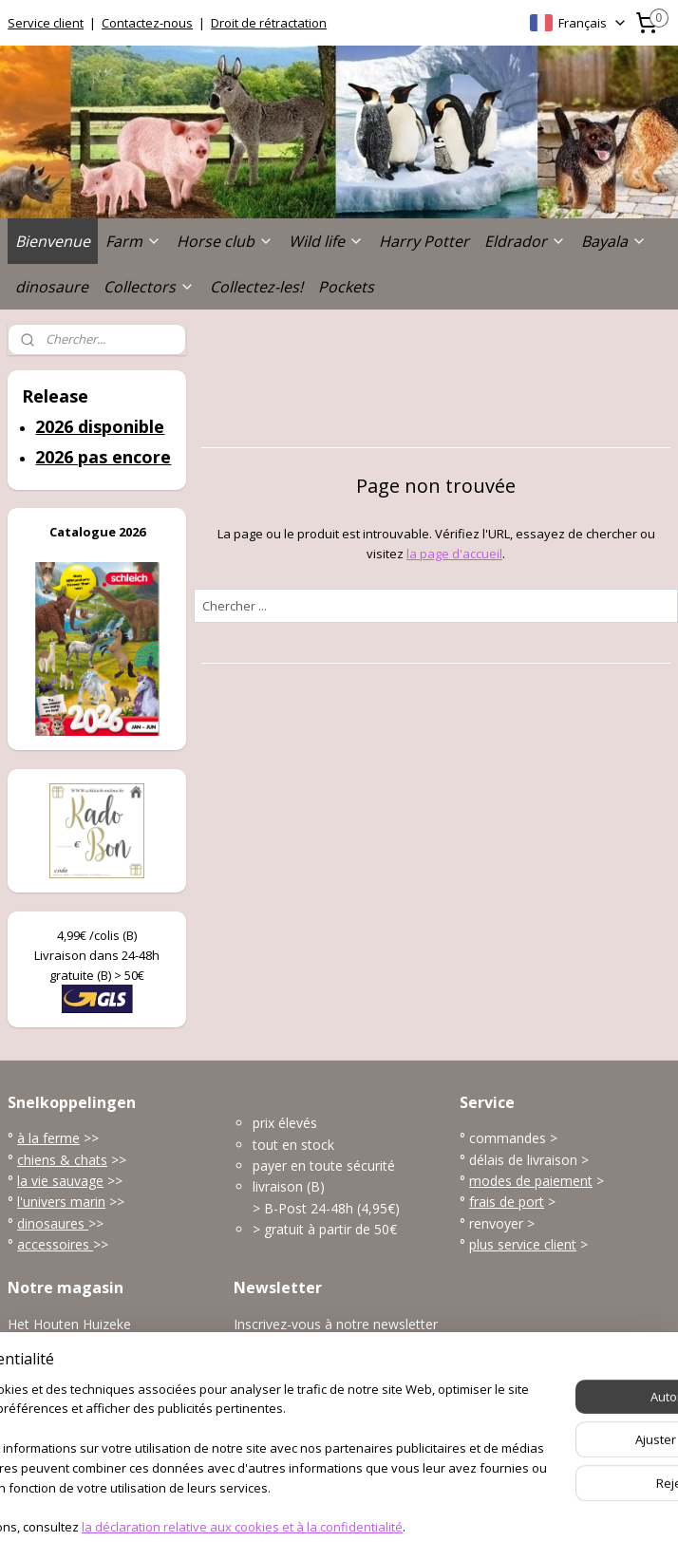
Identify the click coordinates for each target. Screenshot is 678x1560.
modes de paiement (531, 1181)
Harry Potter (424, 241)
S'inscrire (275, 1366)
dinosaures (52, 1223)
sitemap (269, 1525)
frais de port (506, 1202)
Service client (46, 22)
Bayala (614, 241)
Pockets (346, 286)
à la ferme (48, 1138)
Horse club (225, 241)
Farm (133, 241)
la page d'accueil (454, 553)
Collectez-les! (256, 286)
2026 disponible (99, 426)
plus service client (522, 1244)
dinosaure (51, 286)
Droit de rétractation (269, 22)
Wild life (326, 241)
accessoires (55, 1244)
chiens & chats (62, 1160)
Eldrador (525, 241)
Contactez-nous (147, 22)
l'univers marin (61, 1202)
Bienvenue (52, 241)
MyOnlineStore (550, 1525)
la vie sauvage (60, 1181)
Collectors (149, 286)
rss (309, 1525)
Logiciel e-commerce (383, 1525)
